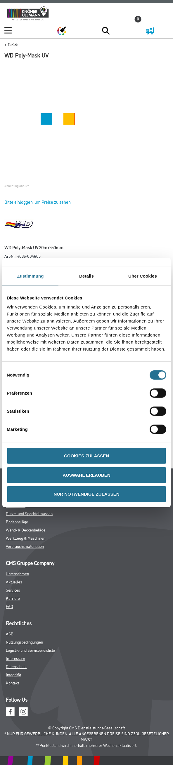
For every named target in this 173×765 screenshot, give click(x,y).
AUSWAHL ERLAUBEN (86, 474)
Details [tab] (86, 275)
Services (13, 590)
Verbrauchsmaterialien (25, 546)
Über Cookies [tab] (142, 275)
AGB (9, 633)
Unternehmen (17, 573)
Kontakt (12, 682)
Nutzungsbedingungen (24, 641)
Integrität (13, 674)
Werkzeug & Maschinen (25, 538)
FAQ (9, 606)
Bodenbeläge (17, 521)
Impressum (15, 658)
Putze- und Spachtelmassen (29, 513)
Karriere (13, 598)
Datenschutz (16, 666)
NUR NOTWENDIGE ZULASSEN (87, 494)
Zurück (13, 44)
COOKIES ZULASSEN (86, 455)
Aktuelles (14, 581)
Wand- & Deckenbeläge (25, 529)
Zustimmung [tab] (30, 275)
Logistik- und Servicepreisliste (30, 650)
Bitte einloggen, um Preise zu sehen (37, 202)
